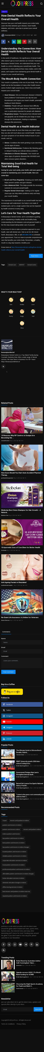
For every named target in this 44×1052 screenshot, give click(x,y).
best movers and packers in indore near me (16, 891)
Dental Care (12, 265)
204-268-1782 (27, 235)
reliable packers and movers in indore (14, 856)
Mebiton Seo (4, 515)
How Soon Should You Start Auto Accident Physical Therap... (21, 474)
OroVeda (3, 550)
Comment (4, 656)
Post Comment (8, 672)
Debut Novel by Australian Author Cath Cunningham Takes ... (28, 962)
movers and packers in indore (19, 820)
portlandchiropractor (7, 478)
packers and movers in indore (12, 825)
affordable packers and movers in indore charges (18, 874)
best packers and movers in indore (13, 843)
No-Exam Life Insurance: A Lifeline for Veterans (20, 617)
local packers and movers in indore (14, 865)
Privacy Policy (21, 1024)
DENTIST (21, 265)
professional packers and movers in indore (16, 869)
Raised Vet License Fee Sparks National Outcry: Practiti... (29, 784)
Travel (4, 820)
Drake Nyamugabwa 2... (23, 766)
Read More (36, 256)
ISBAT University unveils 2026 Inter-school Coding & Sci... (28, 762)
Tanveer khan (20, 754)
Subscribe (38, 1009)
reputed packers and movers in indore (15, 896)
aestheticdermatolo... (7, 585)
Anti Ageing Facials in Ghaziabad (13, 582)
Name (3, 639)
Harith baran (19, 988)
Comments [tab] (6, 632)
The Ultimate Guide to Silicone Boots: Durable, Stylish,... (29, 751)
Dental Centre (32, 265)
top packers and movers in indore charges (16, 847)
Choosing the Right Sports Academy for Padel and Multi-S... (29, 985)
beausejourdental (7, 352)
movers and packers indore (32, 829)
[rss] (3, 950)
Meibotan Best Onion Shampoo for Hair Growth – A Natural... (21, 511)
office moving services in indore (12, 887)
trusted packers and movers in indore (14, 852)
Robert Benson (5, 620)
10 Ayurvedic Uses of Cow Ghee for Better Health (20, 547)
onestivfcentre (5, 440)
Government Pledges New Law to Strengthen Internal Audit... (27, 773)
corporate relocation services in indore (15, 860)
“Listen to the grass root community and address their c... (30, 795)
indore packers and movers (11, 834)
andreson (19, 965)
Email (3, 647)
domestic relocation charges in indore (14, 882)
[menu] (2, 3)
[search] (41, 3)
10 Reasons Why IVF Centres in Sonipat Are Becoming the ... (18, 437)
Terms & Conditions (8, 1024)
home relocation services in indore (13, 878)
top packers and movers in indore (13, 838)
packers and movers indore (11, 829)
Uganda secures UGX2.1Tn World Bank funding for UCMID (28, 973)
